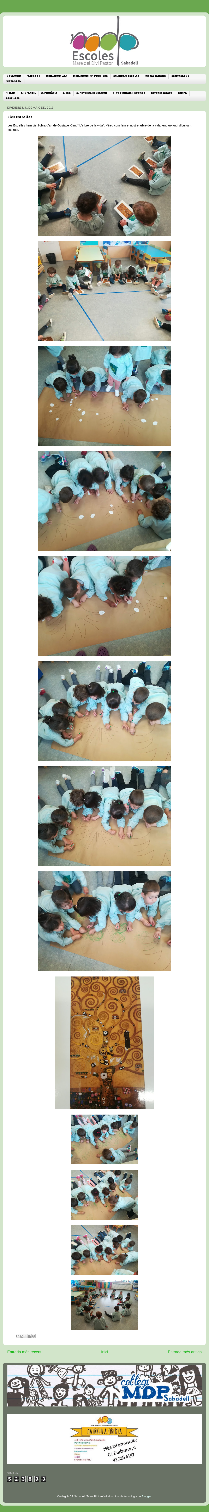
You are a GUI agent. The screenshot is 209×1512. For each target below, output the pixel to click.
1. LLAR (10, 93)
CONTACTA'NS (180, 76)
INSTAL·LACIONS (155, 76)
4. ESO (67, 93)
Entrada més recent (24, 1352)
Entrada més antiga (185, 1352)
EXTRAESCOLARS (161, 93)
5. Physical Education (91, 93)
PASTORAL (12, 98)
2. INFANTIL (28, 93)
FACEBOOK (33, 76)
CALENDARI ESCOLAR (126, 76)
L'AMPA (182, 93)
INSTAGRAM (14, 81)
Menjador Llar (56, 76)
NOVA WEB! (13, 76)
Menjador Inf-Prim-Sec (90, 76)
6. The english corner (129, 93)
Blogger (146, 1496)
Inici (104, 1352)
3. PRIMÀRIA (49, 93)
